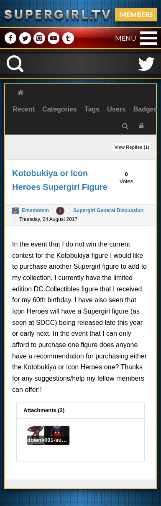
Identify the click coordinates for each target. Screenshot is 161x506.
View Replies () (131, 147)
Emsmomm (35, 210)
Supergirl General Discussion (108, 210)
